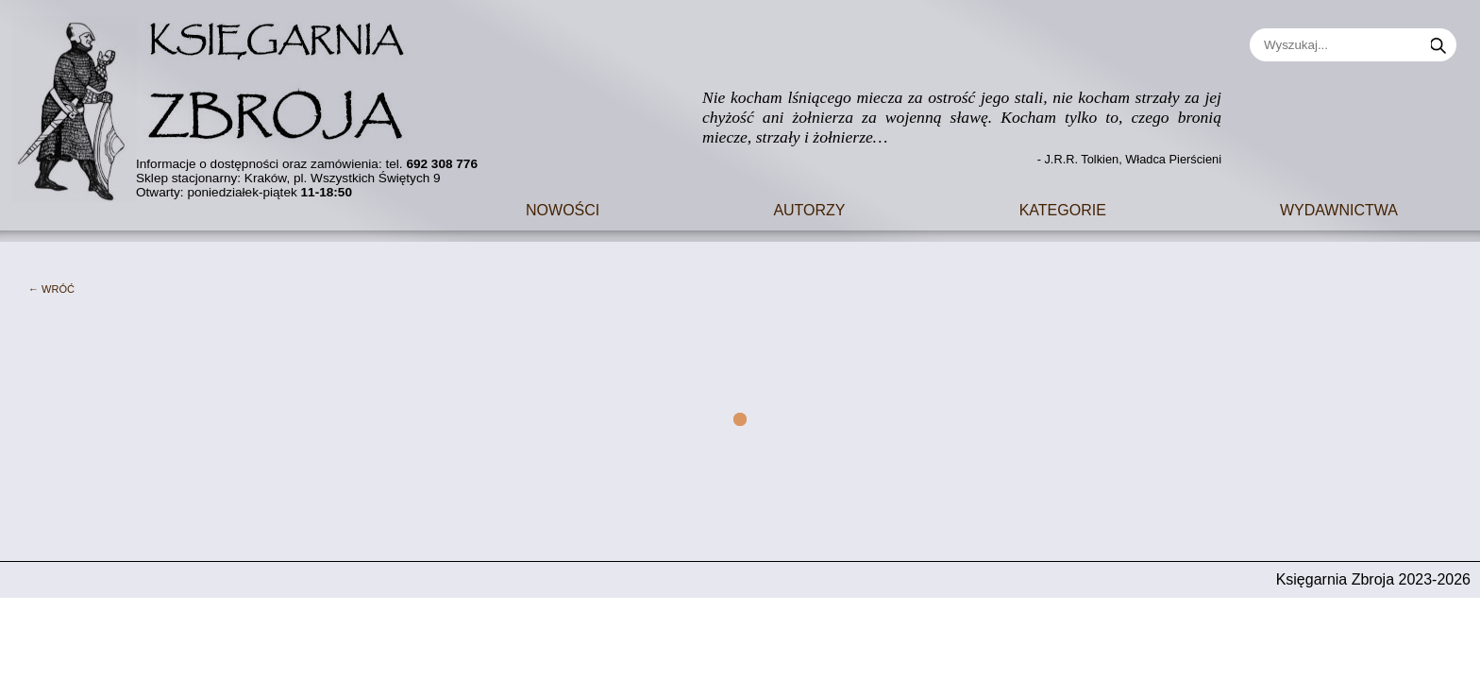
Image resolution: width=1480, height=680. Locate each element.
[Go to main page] (222, 101)
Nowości (562, 208)
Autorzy (809, 208)
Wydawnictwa (1339, 208)
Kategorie (1062, 208)
